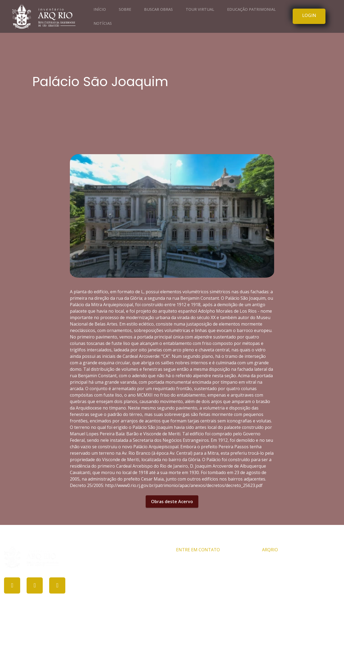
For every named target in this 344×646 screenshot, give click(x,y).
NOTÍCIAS (103, 23)
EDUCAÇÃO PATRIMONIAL (251, 9)
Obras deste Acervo (172, 501)
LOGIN (309, 15)
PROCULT (169, 632)
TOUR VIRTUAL (200, 9)
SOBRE (125, 9)
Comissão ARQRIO (280, 562)
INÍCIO (100, 9)
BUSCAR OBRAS (158, 9)
